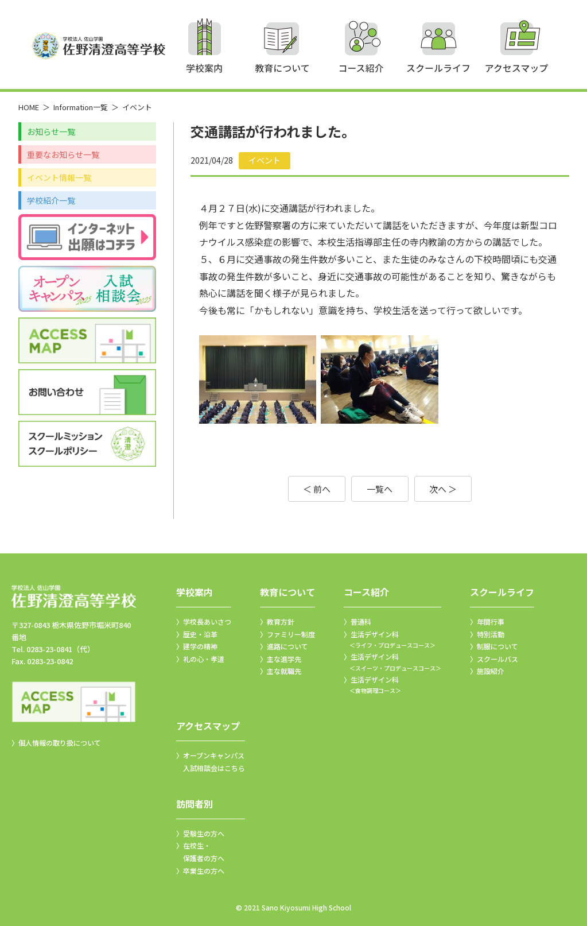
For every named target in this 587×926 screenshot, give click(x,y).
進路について (287, 646)
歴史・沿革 (200, 634)
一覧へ (379, 489)
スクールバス (497, 659)
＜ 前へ (317, 489)
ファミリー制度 (291, 634)
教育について (287, 592)
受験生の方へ (203, 833)
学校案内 (194, 592)
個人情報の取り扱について (59, 742)
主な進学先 (284, 659)
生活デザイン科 (392, 640)
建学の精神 (200, 646)
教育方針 (280, 621)
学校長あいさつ (207, 621)
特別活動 (490, 634)
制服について (497, 646)
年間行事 (490, 621)
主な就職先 (284, 671)
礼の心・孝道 (203, 659)
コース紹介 (366, 592)
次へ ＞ (443, 489)
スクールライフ (502, 592)
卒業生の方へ (203, 870)
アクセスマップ (208, 726)
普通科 (361, 621)
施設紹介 (490, 671)
